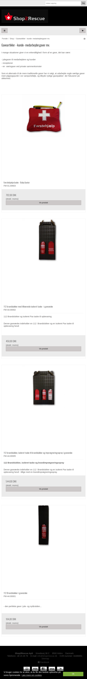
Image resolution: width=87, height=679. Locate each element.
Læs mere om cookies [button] (32, 675)
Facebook (43, 662)
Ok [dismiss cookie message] (73, 674)
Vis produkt (43, 203)
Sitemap (45, 658)
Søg (83, 3)
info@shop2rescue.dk (47, 656)
